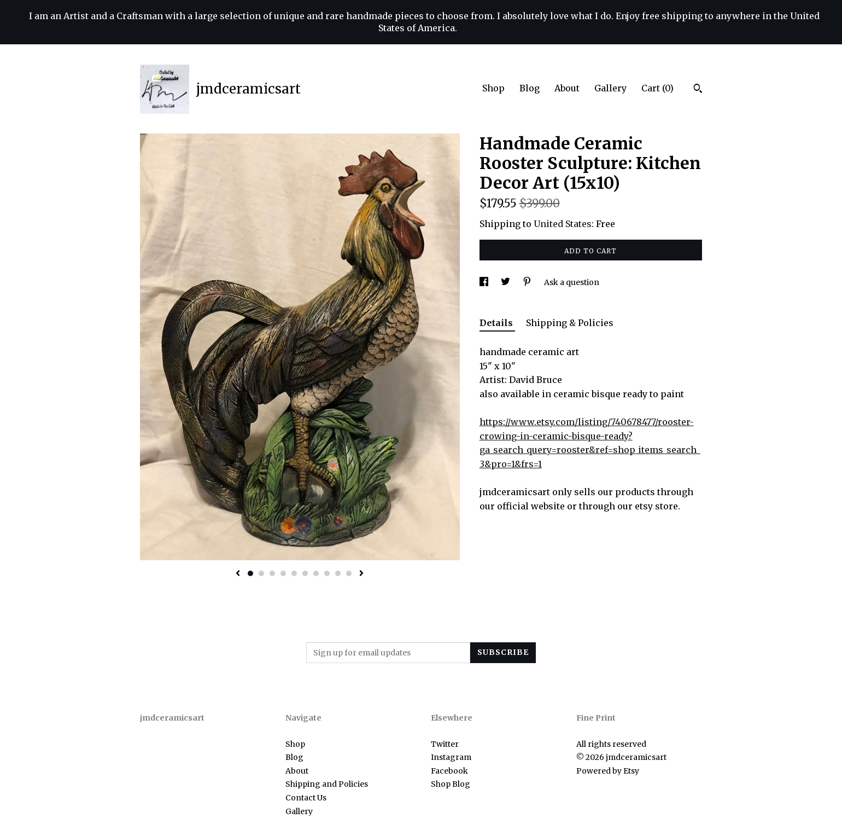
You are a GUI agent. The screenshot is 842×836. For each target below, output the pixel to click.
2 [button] (261, 573)
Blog (529, 88)
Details (497, 322)
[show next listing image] (361, 574)
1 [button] (250, 573)
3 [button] (272, 573)
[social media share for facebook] (485, 282)
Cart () (657, 88)
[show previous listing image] (238, 574)
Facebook (449, 771)
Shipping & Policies (569, 322)
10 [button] (349, 573)
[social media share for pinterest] (528, 282)
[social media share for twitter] (506, 282)
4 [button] (283, 573)
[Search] (698, 90)
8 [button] (327, 573)
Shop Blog (450, 784)
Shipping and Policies (326, 784)
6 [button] (305, 573)
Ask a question (571, 282)
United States (563, 223)
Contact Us (305, 798)
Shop (493, 88)
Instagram (451, 757)
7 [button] (316, 573)
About (567, 88)
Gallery (610, 88)
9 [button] (338, 573)
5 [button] (294, 573)
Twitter (445, 744)
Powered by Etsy (607, 771)
